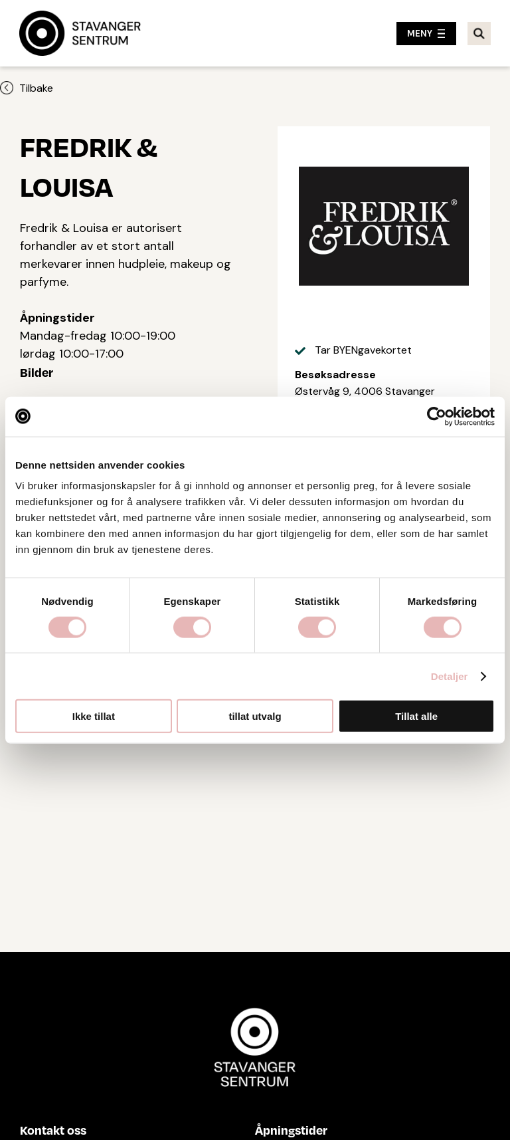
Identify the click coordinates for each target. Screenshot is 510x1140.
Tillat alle (416, 716)
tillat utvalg (254, 716)
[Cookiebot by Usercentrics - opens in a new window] (437, 416)
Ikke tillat (93, 716)
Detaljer (449, 675)
